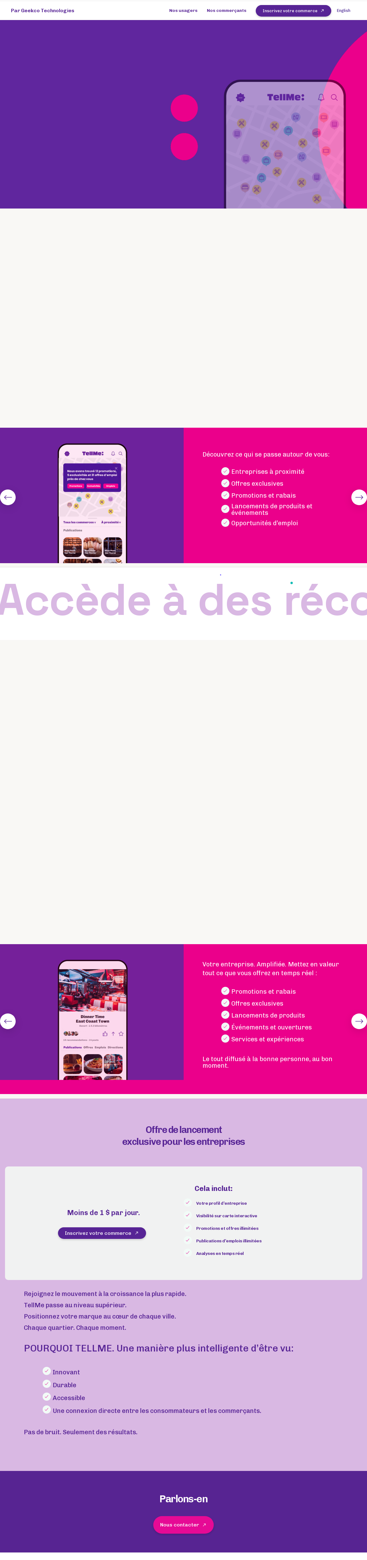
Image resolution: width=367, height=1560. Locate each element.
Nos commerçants (226, 10)
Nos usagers (183, 10)
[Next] (359, 497)
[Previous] (8, 497)
